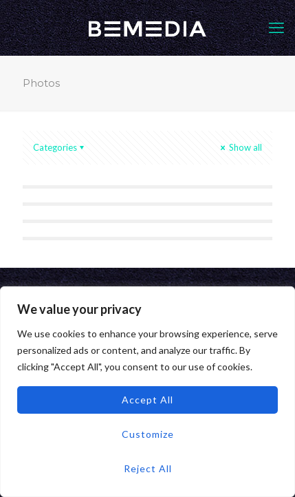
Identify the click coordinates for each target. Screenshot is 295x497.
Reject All (148, 468)
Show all (240, 147)
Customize (148, 434)
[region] (147, 391)
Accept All (147, 399)
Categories (59, 147)
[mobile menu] (276, 27)
